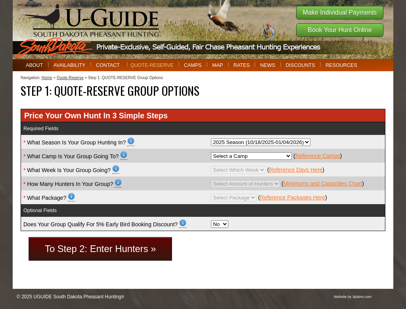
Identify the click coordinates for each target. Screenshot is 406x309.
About (34, 65)
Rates (242, 65)
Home (47, 78)
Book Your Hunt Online (340, 30)
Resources (341, 65)
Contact (108, 65)
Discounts (300, 65)
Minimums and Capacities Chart (322, 183)
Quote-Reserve (152, 65)
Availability (70, 65)
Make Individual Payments (340, 12)
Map (217, 65)
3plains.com (362, 297)
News (267, 65)
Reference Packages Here (292, 197)
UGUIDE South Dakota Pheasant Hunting (77, 297)
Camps (193, 65)
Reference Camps (317, 156)
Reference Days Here (296, 170)
